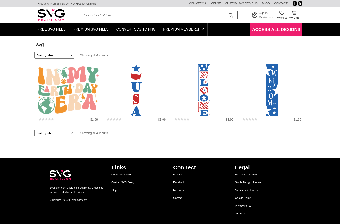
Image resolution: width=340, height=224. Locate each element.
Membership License (247, 190)
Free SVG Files (52, 29)
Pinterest (178, 174)
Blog (266, 3)
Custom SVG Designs (241, 3)
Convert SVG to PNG (135, 29)
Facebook (179, 182)
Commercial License (205, 3)
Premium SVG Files (91, 29)
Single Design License (248, 182)
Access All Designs (276, 29)
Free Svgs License (246, 174)
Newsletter (179, 190)
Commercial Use (121, 174)
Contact (281, 3)
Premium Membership (183, 29)
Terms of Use (242, 213)
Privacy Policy (243, 205)
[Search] (231, 15)
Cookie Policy (243, 198)
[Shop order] (54, 55)
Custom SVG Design (123, 182)
